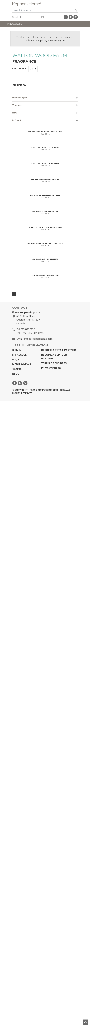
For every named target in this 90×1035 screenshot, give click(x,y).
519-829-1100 (28, 963)
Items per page (19, 68)
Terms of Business (54, 997)
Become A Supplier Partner (54, 990)
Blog (15, 1007)
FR (42, 17)
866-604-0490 (36, 966)
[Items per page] (33, 69)
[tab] (45, 97)
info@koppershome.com (38, 972)
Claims (17, 1002)
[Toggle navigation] (75, 4)
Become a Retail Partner (58, 983)
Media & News (21, 998)
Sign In (15, 17)
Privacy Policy (51, 1001)
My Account (20, 988)
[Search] (43, 10)
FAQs (15, 993)
